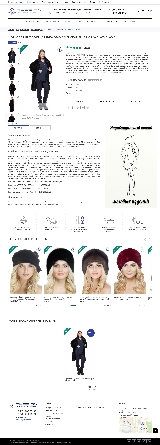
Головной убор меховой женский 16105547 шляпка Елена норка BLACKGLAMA (23, 299)
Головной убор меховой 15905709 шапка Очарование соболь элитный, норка (94, 299)
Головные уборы (52, 22)
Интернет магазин (15, 2)
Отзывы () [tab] (40, 128)
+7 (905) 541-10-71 (118, 13)
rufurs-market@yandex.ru (24, 418)
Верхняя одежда (113, 22)
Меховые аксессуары (73, 22)
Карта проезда (76, 13)
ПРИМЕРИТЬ (135, 101)
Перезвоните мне (95, 13)
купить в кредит (107, 101)
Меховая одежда (32, 22)
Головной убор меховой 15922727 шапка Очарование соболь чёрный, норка (59, 299)
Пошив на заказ (94, 22)
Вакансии (93, 2)
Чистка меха (129, 22)
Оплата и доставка (79, 2)
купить (79, 101)
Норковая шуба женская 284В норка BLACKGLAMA (79, 380)
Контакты (105, 2)
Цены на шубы (32, 2)
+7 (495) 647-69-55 (118, 9)
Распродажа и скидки (50, 2)
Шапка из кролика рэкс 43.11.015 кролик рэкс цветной (127, 298)
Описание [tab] (19, 128)
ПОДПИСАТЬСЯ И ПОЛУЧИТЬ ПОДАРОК (90, 408)
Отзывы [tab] (87, 48)
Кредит (65, 2)
